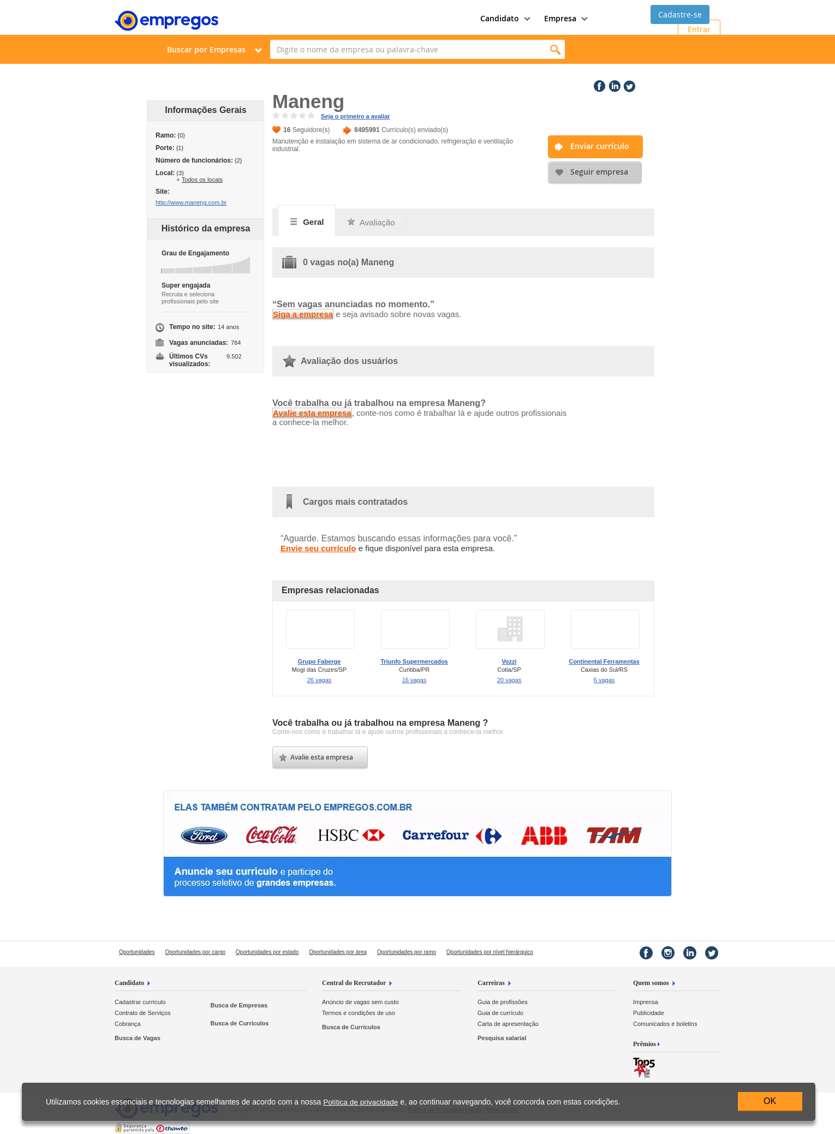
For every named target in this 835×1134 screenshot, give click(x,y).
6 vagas (604, 680)
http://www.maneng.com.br (191, 202)
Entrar (699, 29)
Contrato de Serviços (143, 1013)
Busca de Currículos (239, 1023)
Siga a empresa (303, 314)
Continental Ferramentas (604, 661)
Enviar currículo (599, 146)
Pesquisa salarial (502, 1038)
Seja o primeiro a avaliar (355, 116)
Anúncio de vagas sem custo (360, 1002)
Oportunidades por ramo (406, 952)
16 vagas (414, 680)
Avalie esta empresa (312, 412)
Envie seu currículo (318, 548)
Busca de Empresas (238, 1005)
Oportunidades (137, 952)
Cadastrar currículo (140, 1002)
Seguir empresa (599, 171)
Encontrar (555, 49)
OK (770, 1101)
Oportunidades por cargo (195, 952)
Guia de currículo (500, 1013)
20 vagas (509, 680)
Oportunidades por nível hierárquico (489, 952)
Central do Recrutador (354, 983)
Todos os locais (202, 179)
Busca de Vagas (137, 1038)
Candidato (129, 983)
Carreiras (491, 983)
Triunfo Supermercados (414, 661)
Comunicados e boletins (665, 1023)
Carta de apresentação (508, 1023)
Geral (306, 221)
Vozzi (509, 661)
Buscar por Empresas (206, 49)
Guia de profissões (503, 1002)
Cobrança (128, 1023)
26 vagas (319, 680)
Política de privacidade (360, 1102)
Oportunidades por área (338, 952)
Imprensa (645, 1002)
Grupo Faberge (319, 661)
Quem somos (651, 983)
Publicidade (648, 1013)
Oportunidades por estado (267, 952)
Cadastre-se (680, 14)
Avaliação (371, 222)
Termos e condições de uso (358, 1013)
